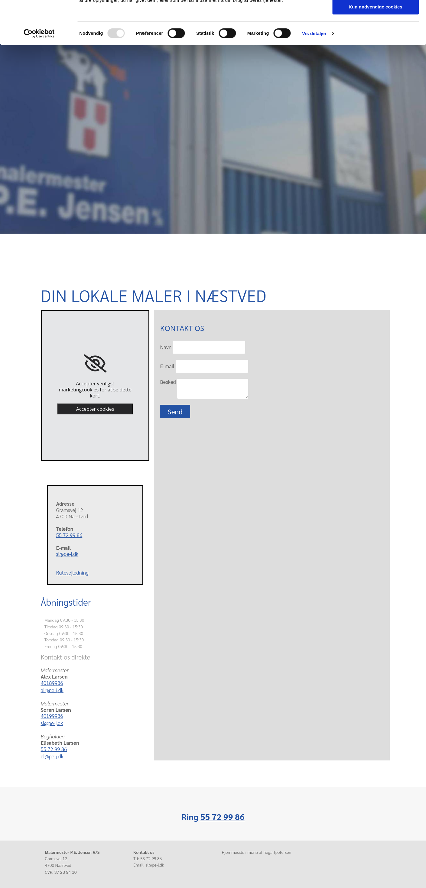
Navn (165, 347)
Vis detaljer (314, 76)
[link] (95, 364)
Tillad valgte (376, 32)
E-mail (167, 366)
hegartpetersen (277, 852)
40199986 (52, 715)
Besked (168, 381)
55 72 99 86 (69, 535)
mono (252, 852)
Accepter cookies (95, 409)
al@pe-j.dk (52, 690)
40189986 (52, 682)
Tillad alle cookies (375, 15)
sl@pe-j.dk (67, 553)
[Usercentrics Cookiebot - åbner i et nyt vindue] (39, 77)
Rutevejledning (72, 572)
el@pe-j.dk (52, 756)
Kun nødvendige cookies (375, 50)
